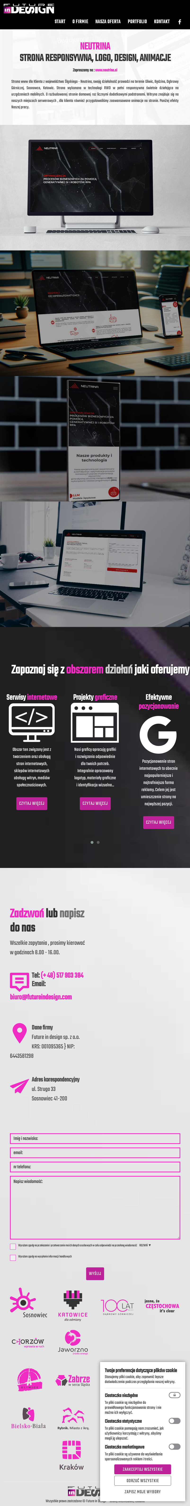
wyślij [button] (95, 1273)
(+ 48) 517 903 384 (62, 975)
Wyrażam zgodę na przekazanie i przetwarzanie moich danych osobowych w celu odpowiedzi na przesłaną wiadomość (73, 1246)
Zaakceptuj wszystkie (143, 1469)
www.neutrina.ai (106, 70)
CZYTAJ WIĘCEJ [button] (31, 803)
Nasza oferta (108, 26)
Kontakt (162, 26)
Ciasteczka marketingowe (124, 1447)
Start (60, 26)
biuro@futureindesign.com (41, 997)
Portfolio (137, 26)
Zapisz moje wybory (143, 1492)
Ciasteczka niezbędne (121, 1395)
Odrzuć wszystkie (143, 1480)
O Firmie (80, 26)
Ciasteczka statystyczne (123, 1421)
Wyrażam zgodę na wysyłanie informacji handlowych (42, 1257)
